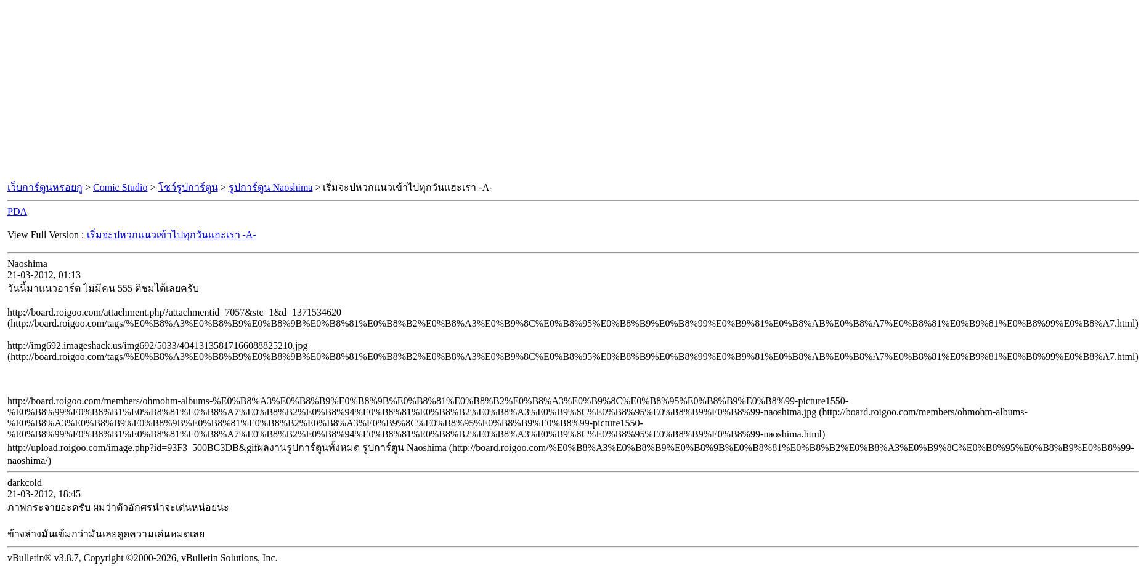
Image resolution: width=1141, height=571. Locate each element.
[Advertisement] (570, 91)
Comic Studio (120, 187)
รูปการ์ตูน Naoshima (271, 187)
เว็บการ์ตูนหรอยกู (45, 187)
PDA (17, 211)
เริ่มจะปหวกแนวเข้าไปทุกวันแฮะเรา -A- (171, 235)
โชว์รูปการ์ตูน (188, 187)
